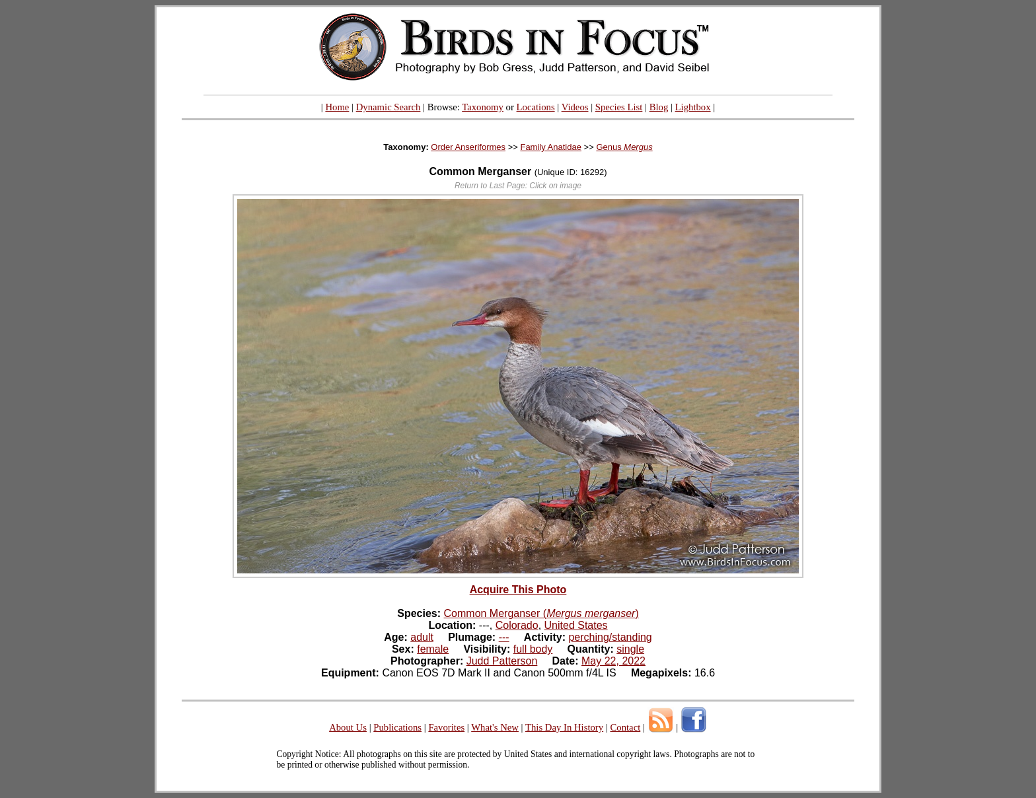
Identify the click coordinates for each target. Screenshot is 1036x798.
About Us (348, 727)
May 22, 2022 (613, 661)
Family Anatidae (550, 147)
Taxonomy (482, 107)
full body (533, 649)
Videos (575, 107)
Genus (624, 147)
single (630, 649)
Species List (619, 107)
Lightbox (693, 107)
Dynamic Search (388, 107)
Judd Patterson (502, 661)
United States (576, 625)
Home (337, 107)
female (433, 649)
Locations (536, 107)
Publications (397, 727)
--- (504, 637)
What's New (495, 727)
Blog (659, 107)
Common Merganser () (541, 613)
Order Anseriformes (468, 147)
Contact (625, 727)
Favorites (446, 727)
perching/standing (609, 637)
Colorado (517, 625)
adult (421, 637)
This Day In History (564, 727)
